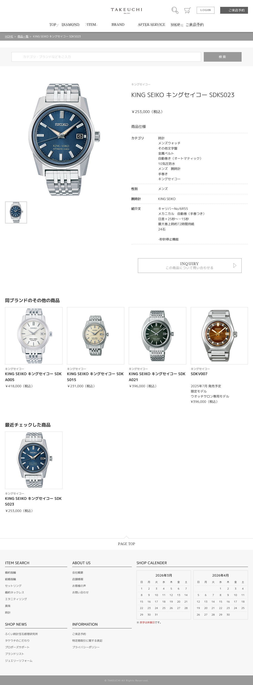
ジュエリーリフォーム (18, 661)
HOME (9, 36)
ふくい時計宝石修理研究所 (21, 634)
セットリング (13, 586)
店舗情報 (77, 579)
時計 (7, 612)
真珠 (7, 606)
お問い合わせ (80, 592)
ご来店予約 (237, 10)
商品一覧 (23, 36)
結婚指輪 (10, 579)
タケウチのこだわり (17, 641)
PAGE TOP (126, 544)
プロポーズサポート (17, 647)
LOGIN (205, 10)
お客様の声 (79, 586)
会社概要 (77, 572)
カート (187, 10)
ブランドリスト (14, 654)
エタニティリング (16, 599)
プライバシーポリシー (86, 647)
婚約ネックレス (14, 592)
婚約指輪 (10, 572)
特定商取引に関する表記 (87, 641)
